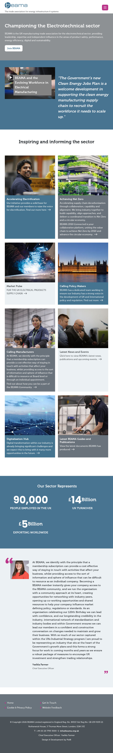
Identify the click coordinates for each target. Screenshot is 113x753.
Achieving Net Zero (71, 199)
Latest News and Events (74, 352)
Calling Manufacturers (20, 352)
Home (10, 703)
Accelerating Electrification (23, 199)
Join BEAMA (13, 48)
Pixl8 (69, 740)
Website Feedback (52, 708)
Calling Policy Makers (73, 286)
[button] (105, 7)
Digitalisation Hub (18, 439)
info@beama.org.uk (69, 731)
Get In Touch (49, 703)
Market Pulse (14, 286)
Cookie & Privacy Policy (19, 708)
